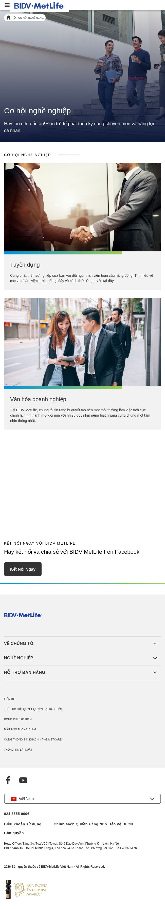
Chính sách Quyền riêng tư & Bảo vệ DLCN (93, 824)
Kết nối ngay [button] (22, 569)
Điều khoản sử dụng (23, 824)
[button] (82, 799)
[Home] (8, 18)
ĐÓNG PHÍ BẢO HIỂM (18, 719)
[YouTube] (23, 781)
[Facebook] (8, 781)
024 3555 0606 (16, 814)
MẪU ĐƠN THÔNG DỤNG (20, 729)
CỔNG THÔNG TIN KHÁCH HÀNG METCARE (33, 739)
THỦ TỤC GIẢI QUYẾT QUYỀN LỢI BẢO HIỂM (33, 709)
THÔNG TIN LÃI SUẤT (18, 749)
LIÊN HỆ (9, 699)
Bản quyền (14, 833)
